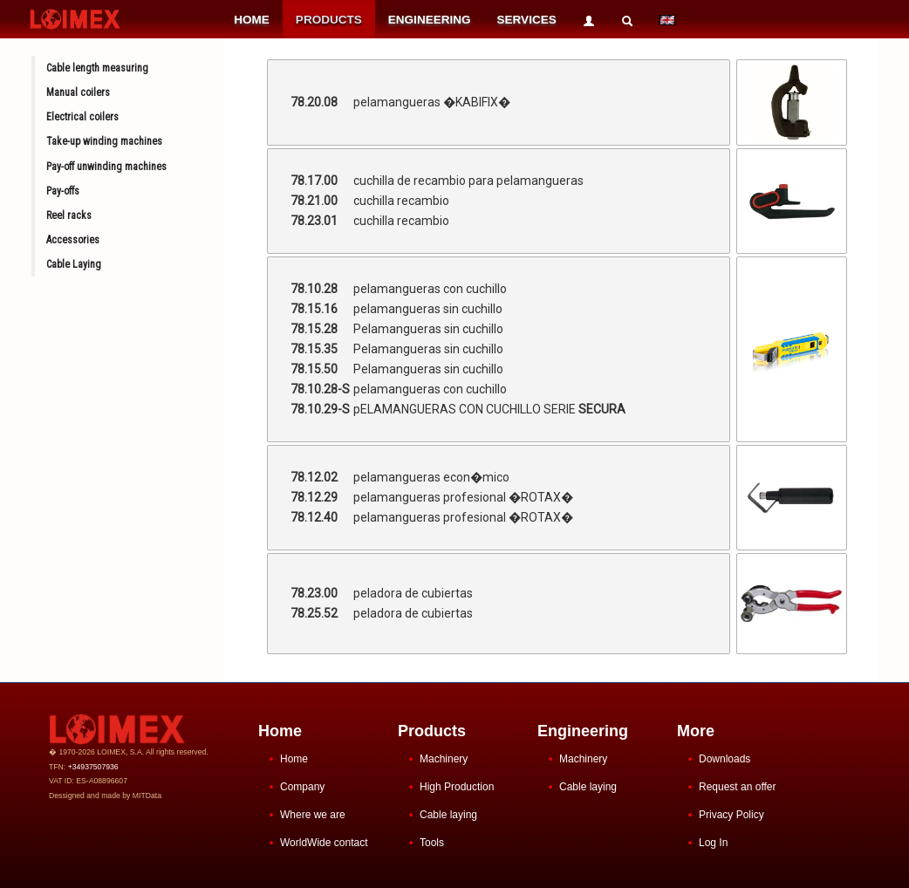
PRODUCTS (329, 19)
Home (294, 759)
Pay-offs (62, 191)
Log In (713, 843)
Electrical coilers (82, 117)
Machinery (444, 759)
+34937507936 (93, 766)
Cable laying (448, 815)
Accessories (72, 240)
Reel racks (69, 215)
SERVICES (527, 19)
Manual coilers (78, 92)
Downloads (724, 759)
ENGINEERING (429, 19)
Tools (432, 843)
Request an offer (737, 787)
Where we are (312, 815)
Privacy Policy (731, 815)
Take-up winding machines (104, 141)
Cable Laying (73, 264)
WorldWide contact (323, 843)
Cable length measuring (97, 68)
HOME (252, 19)
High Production (457, 787)
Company (302, 787)
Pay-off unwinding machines (106, 167)
